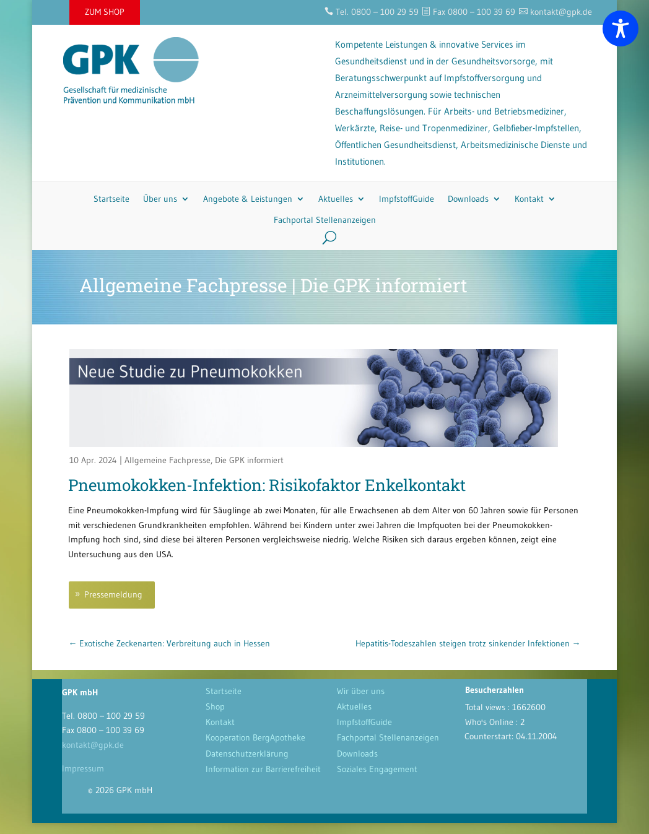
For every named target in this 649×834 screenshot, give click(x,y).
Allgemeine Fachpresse (167, 460)
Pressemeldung (113, 594)
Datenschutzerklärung (247, 753)
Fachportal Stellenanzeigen (325, 219)
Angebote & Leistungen (247, 198)
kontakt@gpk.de (93, 744)
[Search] (324, 237)
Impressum (83, 768)
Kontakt (529, 198)
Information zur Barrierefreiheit (263, 769)
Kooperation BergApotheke (255, 737)
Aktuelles (335, 198)
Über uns (160, 198)
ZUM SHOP (104, 11)
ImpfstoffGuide (406, 198)
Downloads (468, 198)
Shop (215, 706)
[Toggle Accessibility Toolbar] (620, 28)
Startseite (111, 198)
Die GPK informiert (249, 460)
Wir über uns (361, 691)
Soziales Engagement (377, 769)
